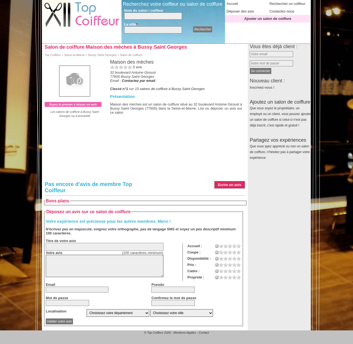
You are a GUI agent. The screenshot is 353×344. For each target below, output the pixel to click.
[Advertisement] (176, 155)
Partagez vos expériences (280, 148)
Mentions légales (185, 332)
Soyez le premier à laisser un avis (73, 104)
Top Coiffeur (53, 55)
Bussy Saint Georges (102, 55)
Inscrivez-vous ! (262, 87)
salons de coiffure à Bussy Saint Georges (172, 89)
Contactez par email (138, 81)
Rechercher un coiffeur (287, 4)
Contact (204, 332)
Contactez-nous (281, 11)
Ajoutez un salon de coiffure (280, 113)
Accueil (232, 4)
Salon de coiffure (131, 55)
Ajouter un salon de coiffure (267, 19)
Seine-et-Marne (74, 55)
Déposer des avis (240, 11)
